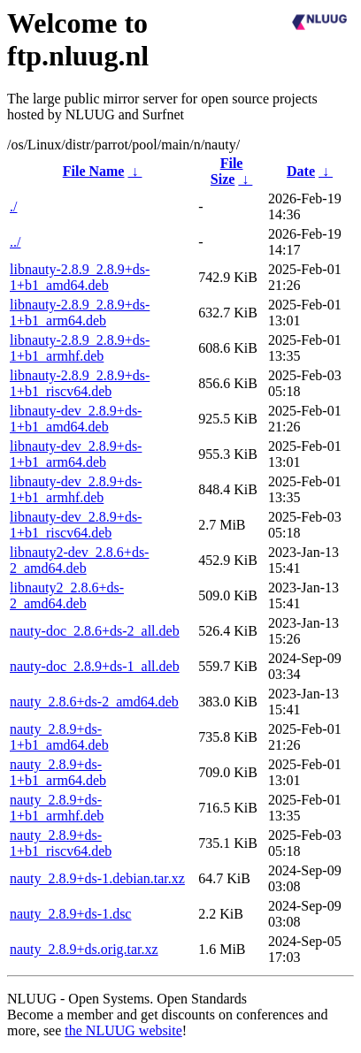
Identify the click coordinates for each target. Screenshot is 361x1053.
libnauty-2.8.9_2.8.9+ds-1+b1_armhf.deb (80, 347)
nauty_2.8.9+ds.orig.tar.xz (84, 949)
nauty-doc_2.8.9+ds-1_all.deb (95, 666)
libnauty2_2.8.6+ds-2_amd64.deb (67, 595)
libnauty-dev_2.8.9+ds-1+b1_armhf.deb (76, 489)
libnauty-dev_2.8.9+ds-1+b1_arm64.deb (76, 454)
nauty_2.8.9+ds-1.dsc (70, 913)
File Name (94, 171)
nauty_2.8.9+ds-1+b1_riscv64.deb (60, 843)
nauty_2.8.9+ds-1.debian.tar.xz (97, 878)
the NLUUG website (123, 1030)
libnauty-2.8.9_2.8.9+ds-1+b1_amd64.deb (80, 277)
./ (13, 206)
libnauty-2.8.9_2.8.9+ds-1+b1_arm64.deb (80, 312)
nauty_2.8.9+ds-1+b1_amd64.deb (59, 736)
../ (15, 241)
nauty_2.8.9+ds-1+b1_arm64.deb (58, 772)
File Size (227, 171)
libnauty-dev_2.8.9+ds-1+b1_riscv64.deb (76, 524)
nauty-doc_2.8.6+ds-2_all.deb (95, 630)
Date (301, 171)
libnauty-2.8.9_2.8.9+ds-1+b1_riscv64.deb (80, 383)
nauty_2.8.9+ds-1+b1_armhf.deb (57, 807)
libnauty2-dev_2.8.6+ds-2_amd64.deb (79, 560)
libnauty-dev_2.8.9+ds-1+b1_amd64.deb (76, 418)
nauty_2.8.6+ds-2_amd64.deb (94, 701)
